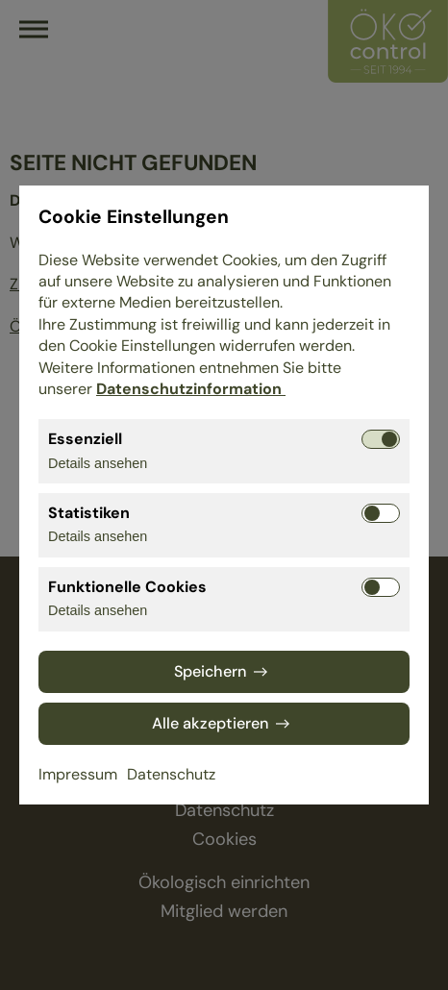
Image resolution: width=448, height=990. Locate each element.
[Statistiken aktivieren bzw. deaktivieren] (380, 513)
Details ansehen (97, 463)
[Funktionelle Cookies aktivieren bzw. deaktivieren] (380, 587)
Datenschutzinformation (191, 389)
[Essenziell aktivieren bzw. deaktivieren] (380, 439)
